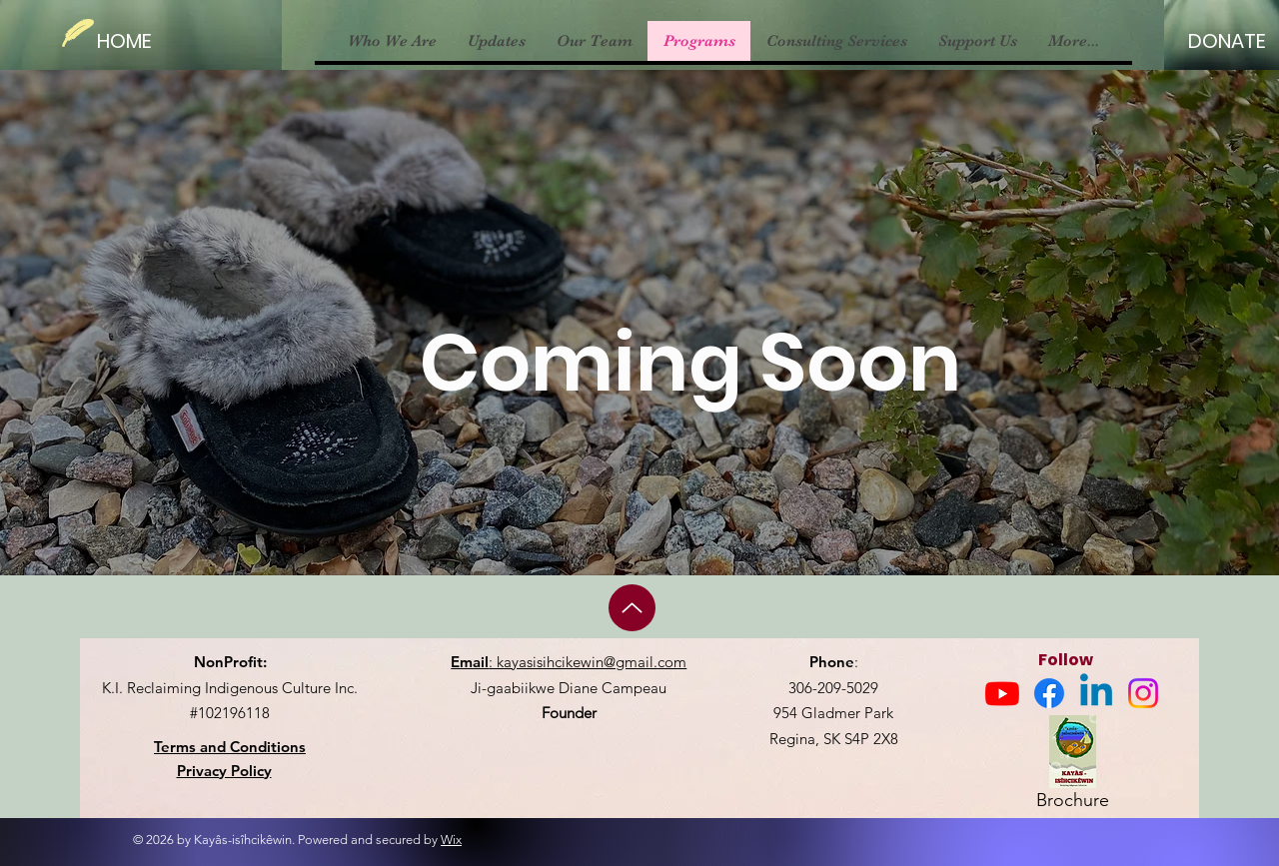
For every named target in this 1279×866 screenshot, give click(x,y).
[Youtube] (1002, 693)
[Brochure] (1072, 766)
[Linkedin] (1096, 693)
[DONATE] (1227, 40)
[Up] (632, 607)
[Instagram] (1143, 693)
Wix (451, 839)
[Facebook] (1049, 693)
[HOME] (135, 40)
